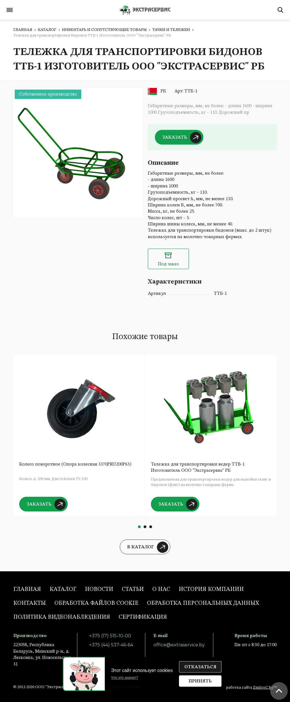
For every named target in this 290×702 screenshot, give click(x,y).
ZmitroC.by (263, 688)
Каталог (47, 30)
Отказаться (200, 667)
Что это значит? (124, 677)
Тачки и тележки (171, 30)
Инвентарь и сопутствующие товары (104, 30)
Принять (200, 681)
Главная (22, 30)
